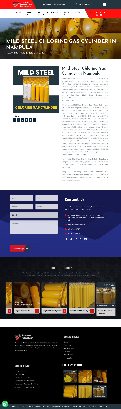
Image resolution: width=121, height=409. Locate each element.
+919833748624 (72, 233)
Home (18, 12)
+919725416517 (83, 4)
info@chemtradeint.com (54, 4)
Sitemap (54, 12)
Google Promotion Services (99, 406)
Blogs (77, 12)
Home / (9, 53)
